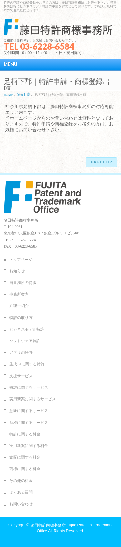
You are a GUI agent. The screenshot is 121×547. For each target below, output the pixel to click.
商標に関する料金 (24, 469)
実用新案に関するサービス (32, 399)
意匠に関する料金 (24, 457)
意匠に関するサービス (28, 410)
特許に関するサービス (28, 387)
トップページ (21, 259)
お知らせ (17, 271)
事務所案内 (19, 294)
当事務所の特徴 (22, 282)
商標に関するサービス (28, 422)
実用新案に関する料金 (28, 445)
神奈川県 (23, 94)
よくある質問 (21, 492)
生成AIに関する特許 (27, 364)
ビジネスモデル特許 (26, 329)
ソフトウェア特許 (24, 341)
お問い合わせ (21, 504)
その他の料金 (21, 481)
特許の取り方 (21, 317)
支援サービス (21, 376)
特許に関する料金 (24, 434)
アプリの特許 (21, 352)
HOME (8, 94)
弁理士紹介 (19, 306)
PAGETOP (101, 162)
